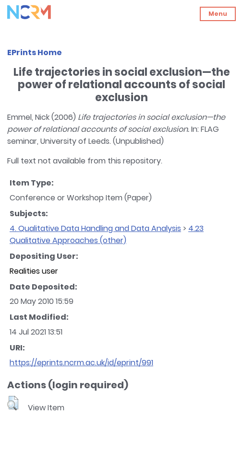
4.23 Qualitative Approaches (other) (107, 234)
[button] (12, 403)
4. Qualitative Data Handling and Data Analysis (95, 228)
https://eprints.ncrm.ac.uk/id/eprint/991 (81, 362)
